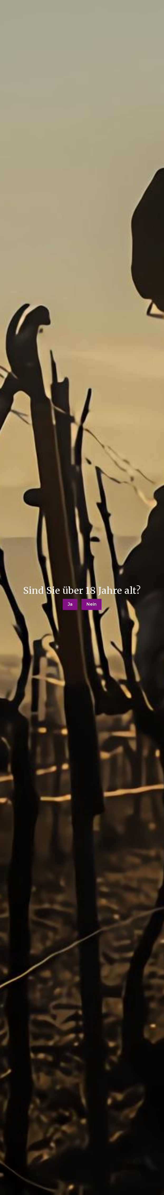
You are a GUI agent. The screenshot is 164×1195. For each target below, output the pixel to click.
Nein (91, 604)
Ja (70, 604)
